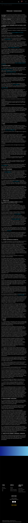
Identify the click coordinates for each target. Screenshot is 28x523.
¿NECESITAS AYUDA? (20, 485)
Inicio (2, 4)
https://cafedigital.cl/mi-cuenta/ (17, 32)
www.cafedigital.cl (8, 39)
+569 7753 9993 (21, 295)
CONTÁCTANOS (14, 496)
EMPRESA (12, 485)
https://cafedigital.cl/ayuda (11, 71)
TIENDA (3, 485)
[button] (2, 2)
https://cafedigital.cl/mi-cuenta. (14, 47)
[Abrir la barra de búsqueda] (18, 1)
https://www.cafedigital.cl (10, 129)
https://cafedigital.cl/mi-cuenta (7, 69)
